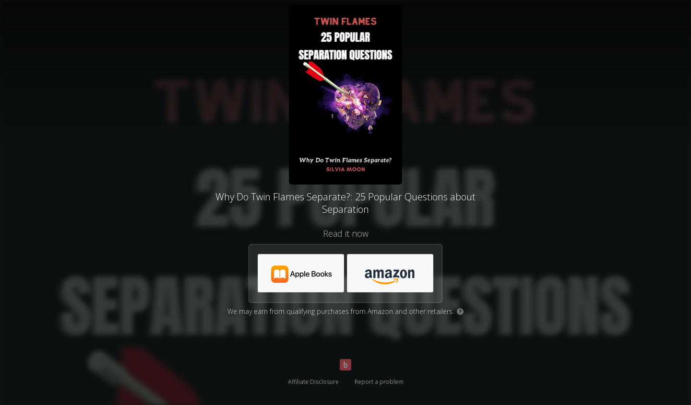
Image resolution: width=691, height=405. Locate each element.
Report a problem (379, 382)
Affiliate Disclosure (313, 382)
